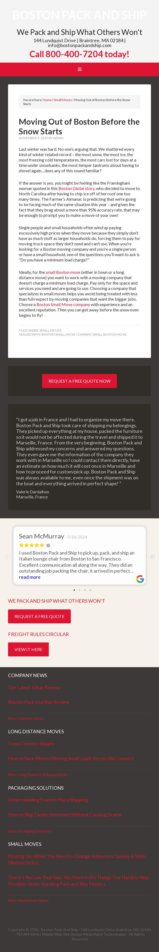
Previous (6, 556)
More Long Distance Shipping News (38, 774)
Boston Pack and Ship (79, 15)
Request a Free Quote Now (79, 380)
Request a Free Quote (39, 616)
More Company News (26, 718)
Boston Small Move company (63, 304)
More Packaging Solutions (29, 831)
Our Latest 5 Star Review (34, 687)
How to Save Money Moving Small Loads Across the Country (71, 758)
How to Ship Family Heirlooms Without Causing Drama (64, 814)
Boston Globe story (76, 188)
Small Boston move (110, 334)
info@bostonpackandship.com (79, 45)
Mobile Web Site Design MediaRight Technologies (84, 934)
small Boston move (63, 272)
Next (152, 556)
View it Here (28, 649)
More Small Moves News (28, 900)
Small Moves (50, 330)
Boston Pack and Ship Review (38, 702)
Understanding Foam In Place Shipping (48, 800)
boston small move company (66, 334)
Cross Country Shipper (31, 743)
